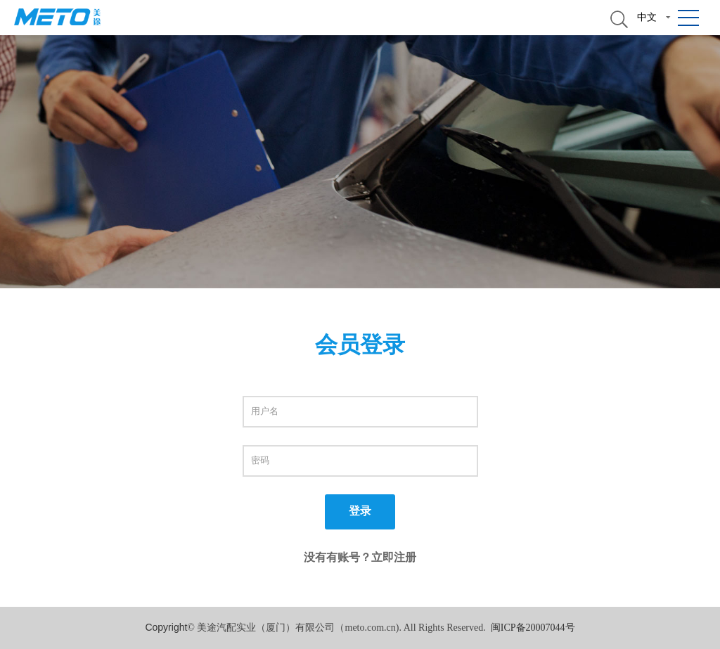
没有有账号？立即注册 (360, 557)
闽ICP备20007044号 (533, 627)
